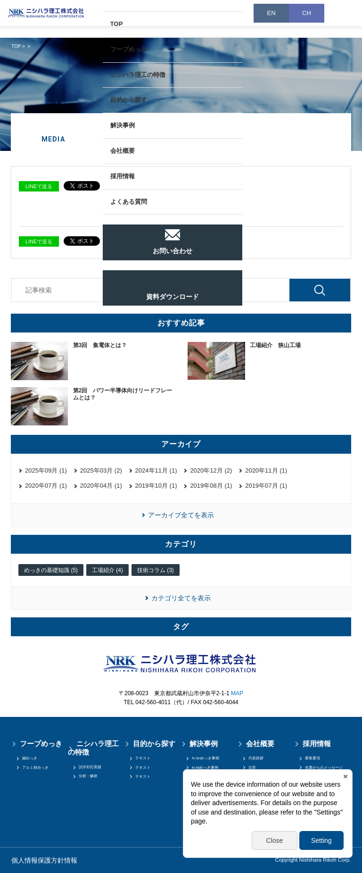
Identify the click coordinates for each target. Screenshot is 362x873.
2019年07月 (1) (266, 485)
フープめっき (128, 49)
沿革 (252, 767)
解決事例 (122, 125)
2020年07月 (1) (46, 485)
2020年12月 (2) (211, 470)
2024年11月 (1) (156, 470)
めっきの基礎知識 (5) (51, 570)
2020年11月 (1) (266, 470)
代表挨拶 (255, 758)
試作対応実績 (90, 767)
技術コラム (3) (155, 570)
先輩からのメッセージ (324, 767)
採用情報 (122, 176)
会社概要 (122, 150)
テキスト (142, 758)
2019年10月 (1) (156, 485)
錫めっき (29, 758)
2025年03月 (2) (101, 470)
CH (306, 13)
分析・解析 (88, 776)
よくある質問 (128, 201)
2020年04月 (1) (101, 485)
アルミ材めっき (35, 767)
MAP (237, 693)
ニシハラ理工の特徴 (137, 74)
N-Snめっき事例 (205, 758)
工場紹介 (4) (107, 570)
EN (271, 13)
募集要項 (312, 758)
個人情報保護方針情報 (44, 860)
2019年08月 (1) (211, 485)
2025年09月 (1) (46, 470)
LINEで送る (38, 186)
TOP (116, 23)
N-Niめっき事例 (205, 767)
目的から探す (128, 99)
